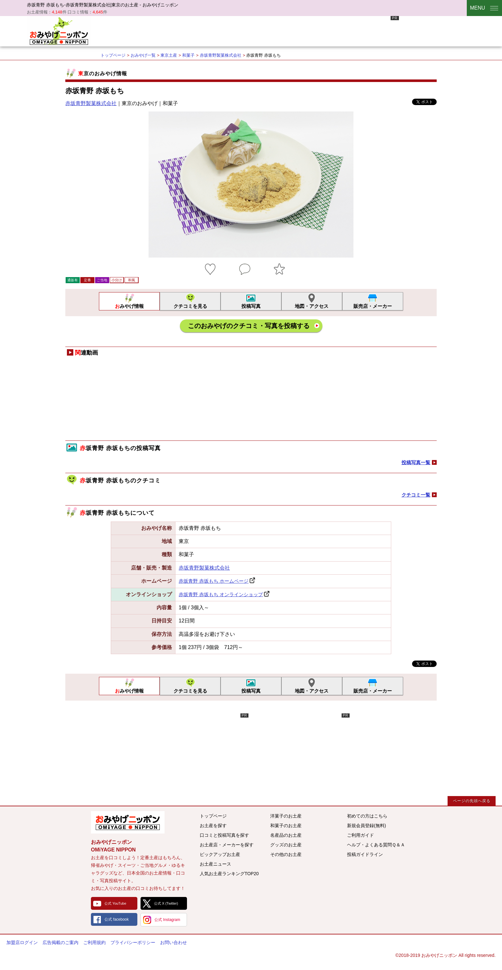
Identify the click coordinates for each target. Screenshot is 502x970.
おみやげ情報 (129, 306)
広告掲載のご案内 (60, 942)
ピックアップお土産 (220, 854)
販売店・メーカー (372, 306)
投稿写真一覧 (415, 462)
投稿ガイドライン (365, 854)
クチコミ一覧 (415, 494)
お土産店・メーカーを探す (227, 844)
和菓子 (188, 55)
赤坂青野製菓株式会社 (220, 55)
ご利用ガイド (360, 835)
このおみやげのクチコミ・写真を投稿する (249, 325)
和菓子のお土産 (286, 825)
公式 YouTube (115, 903)
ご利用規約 (94, 942)
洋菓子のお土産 (286, 815)
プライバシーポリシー (132, 942)
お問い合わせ (173, 942)
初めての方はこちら (367, 815)
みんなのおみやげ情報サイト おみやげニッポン (128, 822)
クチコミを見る (190, 306)
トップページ (113, 55)
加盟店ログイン (22, 942)
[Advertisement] (282, 30)
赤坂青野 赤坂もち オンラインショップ (221, 594)
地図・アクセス (311, 306)
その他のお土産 (286, 854)
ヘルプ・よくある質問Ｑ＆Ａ (376, 844)
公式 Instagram (167, 919)
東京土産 (168, 55)
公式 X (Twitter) (166, 903)
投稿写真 (251, 306)
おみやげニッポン (59, 30)
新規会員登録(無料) (366, 825)
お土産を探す (213, 825)
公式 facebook (116, 919)
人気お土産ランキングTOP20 (229, 873)
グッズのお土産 (286, 844)
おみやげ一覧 (143, 55)
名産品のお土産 (286, 835)
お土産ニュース (215, 864)
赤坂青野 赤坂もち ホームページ (213, 581)
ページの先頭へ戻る (471, 801)
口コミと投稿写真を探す (224, 835)
